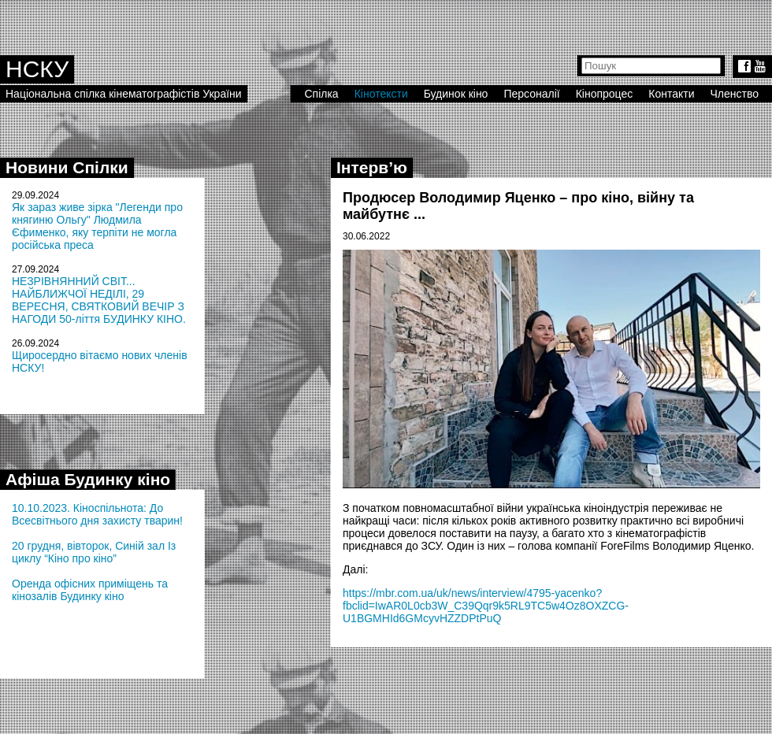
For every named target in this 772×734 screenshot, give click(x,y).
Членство (735, 93)
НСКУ (37, 69)
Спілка (321, 93)
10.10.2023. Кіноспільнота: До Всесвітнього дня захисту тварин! (97, 514)
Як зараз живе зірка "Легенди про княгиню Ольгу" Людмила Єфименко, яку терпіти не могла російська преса (97, 226)
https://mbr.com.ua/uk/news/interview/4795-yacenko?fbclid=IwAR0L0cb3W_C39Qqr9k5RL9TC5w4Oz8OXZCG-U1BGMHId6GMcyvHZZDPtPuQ (486, 606)
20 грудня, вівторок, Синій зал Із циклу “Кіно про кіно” (94, 552)
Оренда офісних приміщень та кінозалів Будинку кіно (90, 589)
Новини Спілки (67, 167)
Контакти (671, 93)
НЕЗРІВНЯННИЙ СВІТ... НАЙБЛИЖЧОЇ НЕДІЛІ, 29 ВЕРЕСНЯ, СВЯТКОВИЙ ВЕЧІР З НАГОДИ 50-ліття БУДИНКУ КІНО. (99, 300)
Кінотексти (381, 93)
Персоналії (531, 93)
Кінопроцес (604, 93)
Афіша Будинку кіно (88, 479)
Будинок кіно (456, 93)
